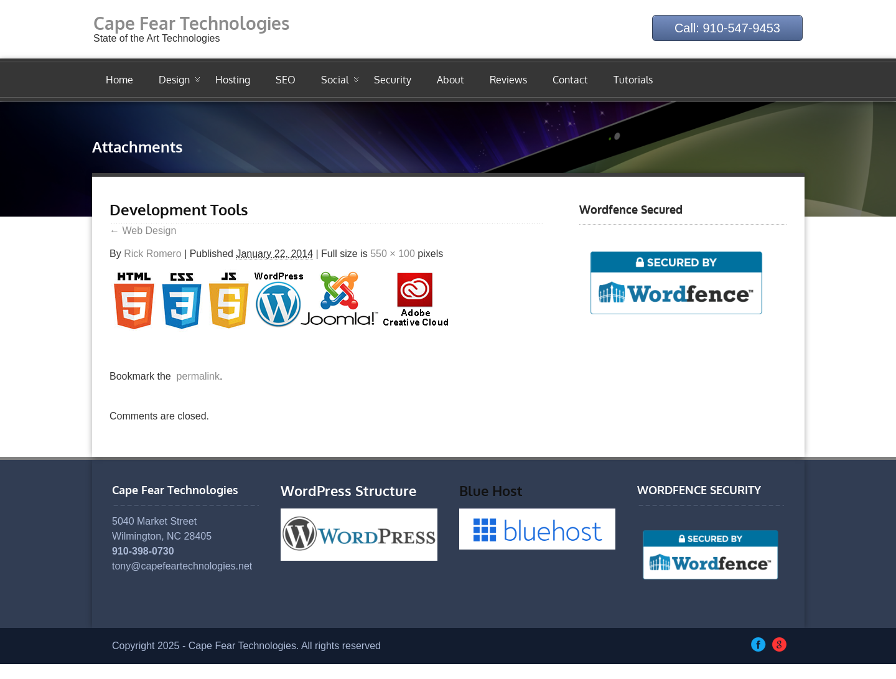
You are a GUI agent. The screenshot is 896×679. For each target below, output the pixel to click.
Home (119, 79)
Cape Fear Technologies (191, 23)
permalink (195, 376)
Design (174, 79)
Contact (570, 79)
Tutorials (633, 79)
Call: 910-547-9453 (727, 28)
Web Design (143, 230)
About (450, 79)
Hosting (232, 79)
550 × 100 (392, 253)
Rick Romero (152, 253)
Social (334, 79)
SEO (286, 79)
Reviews (508, 79)
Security (392, 79)
